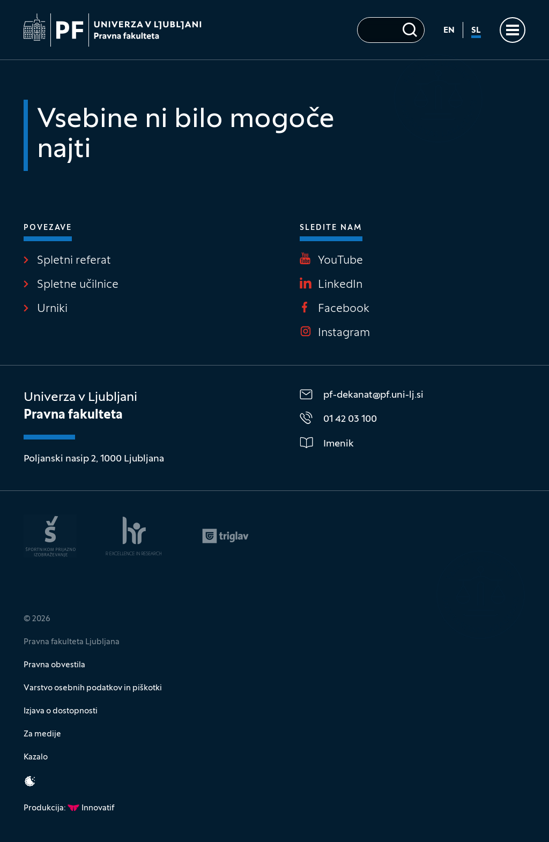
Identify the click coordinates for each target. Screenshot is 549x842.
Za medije (42, 734)
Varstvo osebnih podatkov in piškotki (93, 688)
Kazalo (36, 757)
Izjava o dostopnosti (61, 711)
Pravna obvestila (54, 665)
